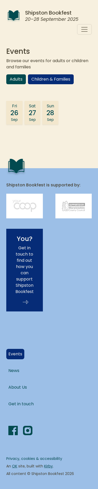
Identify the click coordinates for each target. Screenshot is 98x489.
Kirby (48, 466)
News (13, 371)
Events (16, 354)
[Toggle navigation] (84, 29)
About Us (17, 387)
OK (14, 466)
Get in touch (21, 404)
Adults (16, 79)
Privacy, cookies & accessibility (34, 458)
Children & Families (50, 79)
